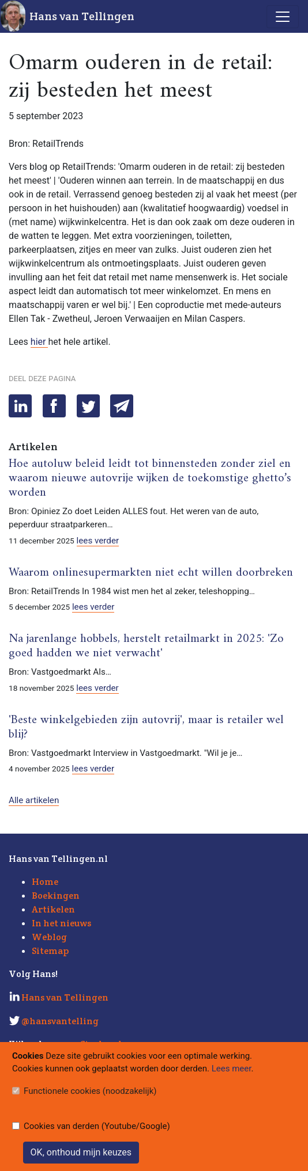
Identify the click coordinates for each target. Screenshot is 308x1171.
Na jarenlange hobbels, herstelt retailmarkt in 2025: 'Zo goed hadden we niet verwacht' (146, 646)
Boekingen (56, 895)
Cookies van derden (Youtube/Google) (97, 1126)
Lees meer (231, 1068)
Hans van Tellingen (81, 16)
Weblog (49, 937)
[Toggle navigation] (282, 16)
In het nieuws (61, 923)
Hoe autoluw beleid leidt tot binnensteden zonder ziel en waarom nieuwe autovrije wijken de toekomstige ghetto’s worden (150, 478)
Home (45, 882)
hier (39, 341)
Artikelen (53, 909)
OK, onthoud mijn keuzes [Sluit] (81, 1152)
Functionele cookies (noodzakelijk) (90, 1091)
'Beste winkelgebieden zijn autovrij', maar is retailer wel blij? (146, 727)
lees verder (98, 540)
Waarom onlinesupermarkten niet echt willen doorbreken (151, 572)
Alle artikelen (34, 800)
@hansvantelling (60, 1021)
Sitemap (50, 951)
